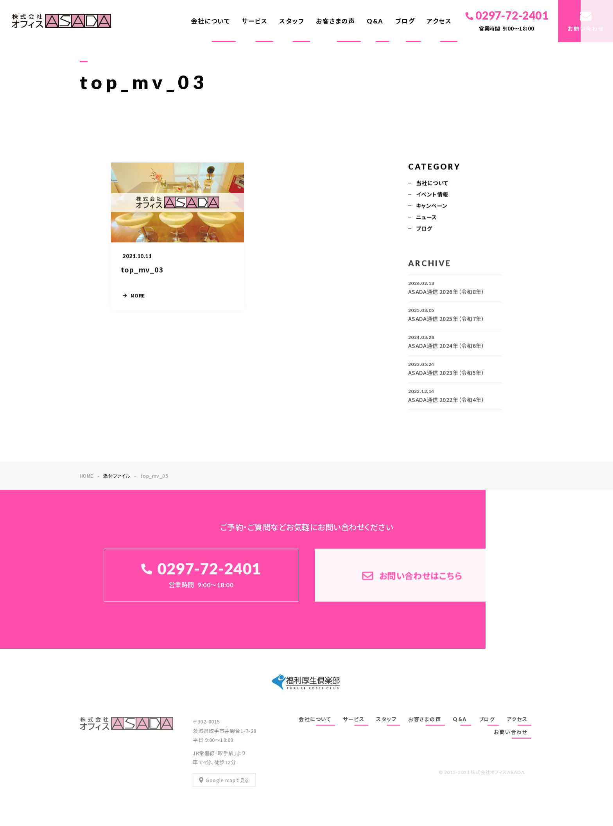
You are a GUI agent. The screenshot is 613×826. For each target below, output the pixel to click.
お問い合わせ (510, 732)
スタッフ (291, 21)
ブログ (405, 21)
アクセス (439, 21)
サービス (254, 21)
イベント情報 (432, 195)
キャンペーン (432, 206)
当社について (432, 183)
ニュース (426, 217)
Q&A (375, 21)
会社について (210, 21)
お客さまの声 (335, 21)
